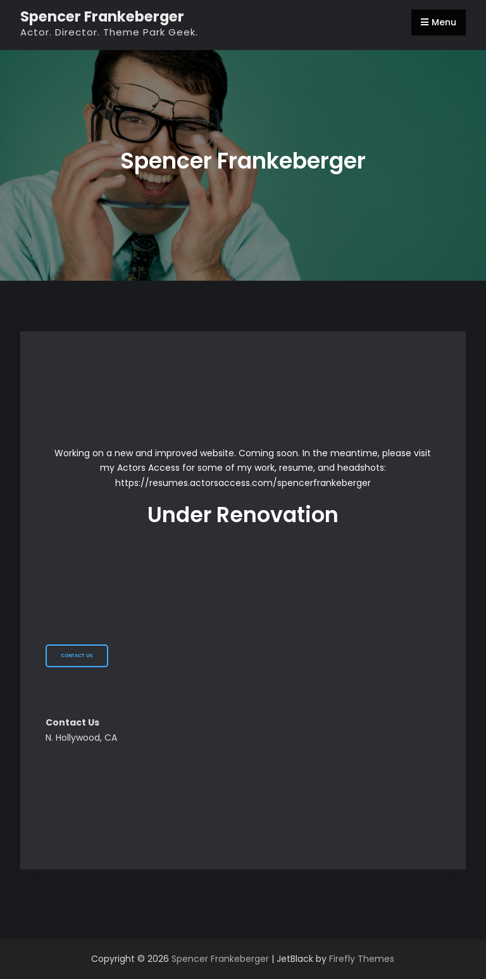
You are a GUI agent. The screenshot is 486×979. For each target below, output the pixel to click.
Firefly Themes (361, 958)
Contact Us (77, 655)
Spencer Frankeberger (102, 16)
